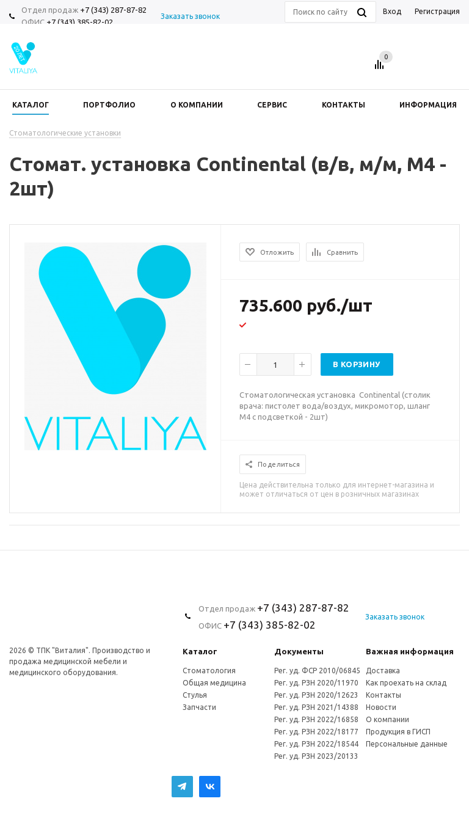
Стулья (195, 695)
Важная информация (410, 651)
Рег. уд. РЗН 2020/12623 (316, 695)
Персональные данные (407, 744)
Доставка (383, 670)
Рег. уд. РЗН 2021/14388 (316, 707)
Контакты (383, 695)
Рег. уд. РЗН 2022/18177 (316, 732)
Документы (299, 651)
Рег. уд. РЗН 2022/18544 (316, 744)
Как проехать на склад (406, 683)
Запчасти (199, 707)
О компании (387, 719)
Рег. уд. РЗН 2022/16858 (316, 719)
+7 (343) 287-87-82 (113, 9)
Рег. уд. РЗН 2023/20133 (316, 756)
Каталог (200, 651)
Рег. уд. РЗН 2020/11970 (316, 683)
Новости (381, 707)
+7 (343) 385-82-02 (79, 22)
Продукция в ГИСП (398, 732)
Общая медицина (214, 683)
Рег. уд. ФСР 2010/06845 (317, 670)
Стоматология (209, 670)
